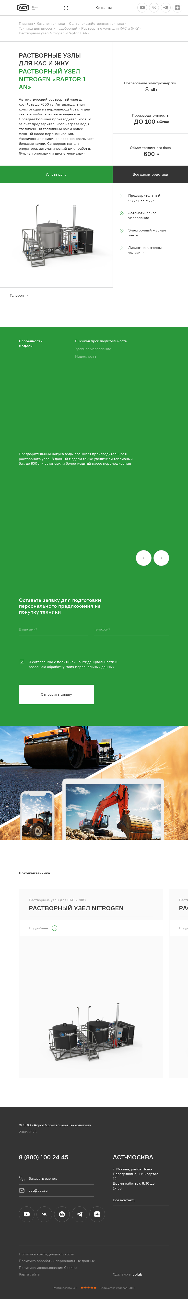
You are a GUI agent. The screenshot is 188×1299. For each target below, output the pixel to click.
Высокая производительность (101, 341)
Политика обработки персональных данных (57, 1261)
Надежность (85, 356)
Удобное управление (93, 348)
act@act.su (33, 1190)
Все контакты (124, 1200)
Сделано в (127, 1274)
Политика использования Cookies (48, 1267)
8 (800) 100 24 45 (44, 1157)
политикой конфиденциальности (85, 662)
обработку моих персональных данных (80, 666)
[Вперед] (161, 558)
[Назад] (144, 558)
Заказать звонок (38, 1178)
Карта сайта (29, 1274)
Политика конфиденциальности (46, 1254)
